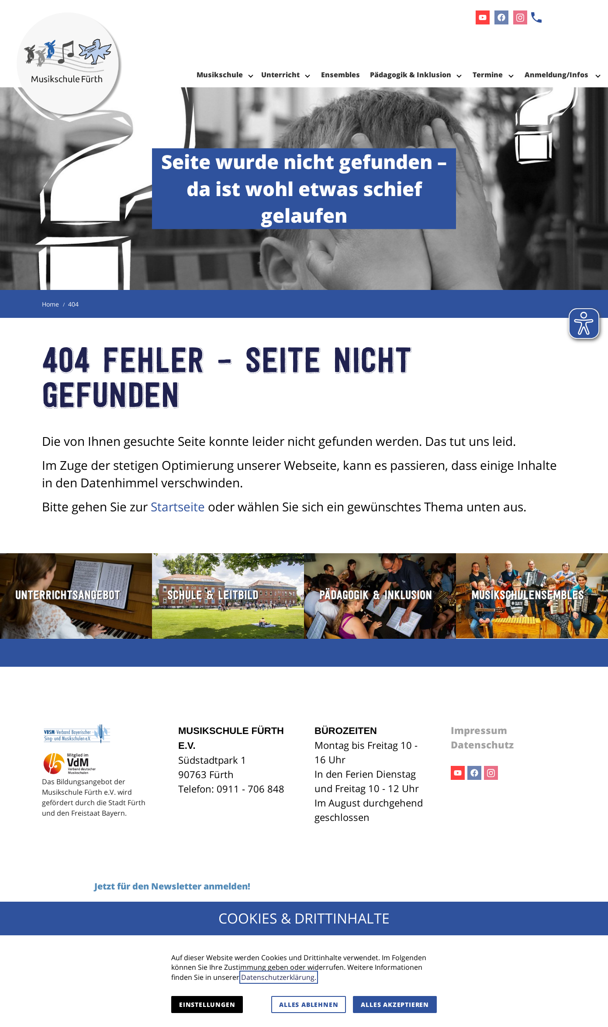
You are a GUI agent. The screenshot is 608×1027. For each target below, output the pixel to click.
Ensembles (340, 74)
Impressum (479, 730)
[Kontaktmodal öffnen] (536, 17)
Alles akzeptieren (395, 1004)
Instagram (491, 773)
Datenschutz (482, 744)
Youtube (458, 773)
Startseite (178, 506)
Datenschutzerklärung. (278, 977)
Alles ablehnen (308, 1004)
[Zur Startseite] (69, 43)
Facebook (474, 773)
